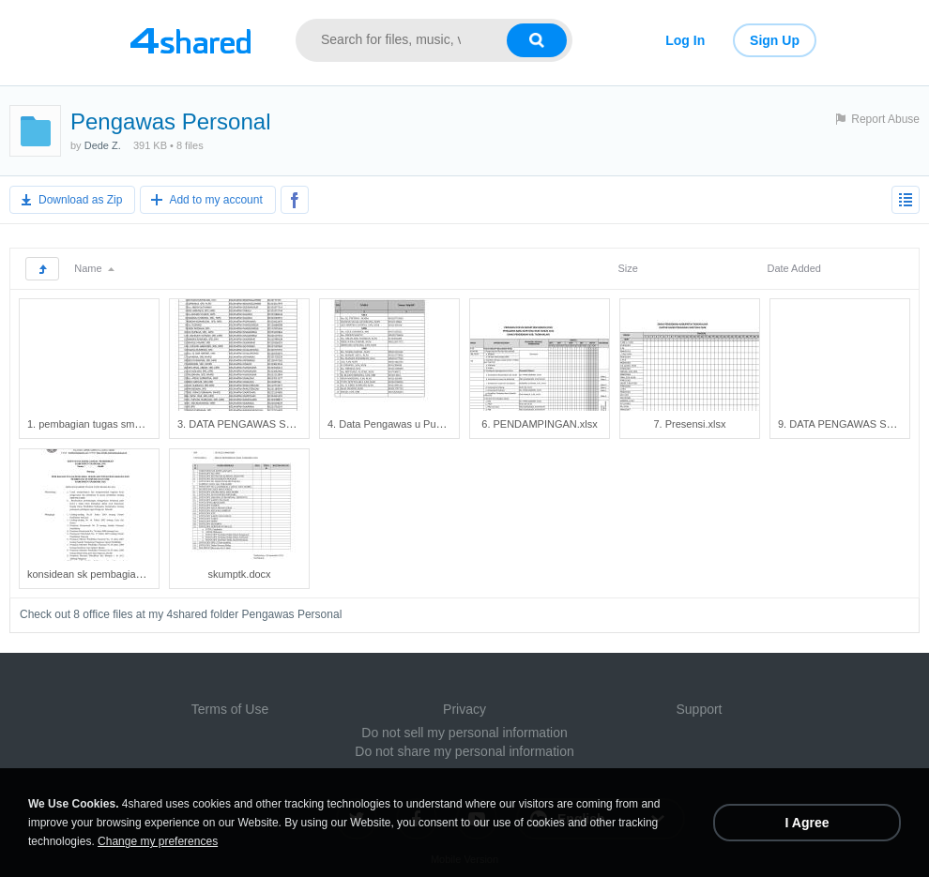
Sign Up (775, 40)
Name (94, 268)
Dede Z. (102, 145)
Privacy (464, 709)
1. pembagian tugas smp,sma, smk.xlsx (117, 424)
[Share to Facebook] (295, 200)
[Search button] (537, 40)
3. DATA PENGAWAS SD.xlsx (245, 424)
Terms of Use (229, 709)
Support (699, 709)
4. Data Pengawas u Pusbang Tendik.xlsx (422, 424)
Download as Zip (80, 199)
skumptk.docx (238, 574)
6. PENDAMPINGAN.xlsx (539, 424)
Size (627, 268)
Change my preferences (158, 841)
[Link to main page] (190, 40)
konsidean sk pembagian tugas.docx (110, 574)
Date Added (794, 268)
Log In (685, 40)
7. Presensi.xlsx (689, 424)
